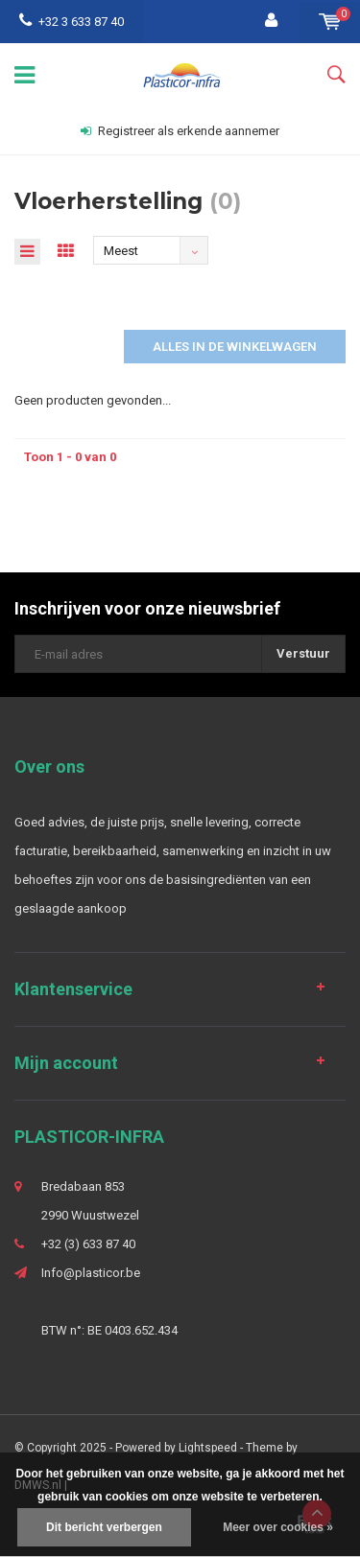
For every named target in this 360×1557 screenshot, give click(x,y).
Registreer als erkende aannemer (180, 131)
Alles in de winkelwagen (235, 346)
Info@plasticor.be (90, 1273)
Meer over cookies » (278, 1527)
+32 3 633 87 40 (71, 21)
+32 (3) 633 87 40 (88, 1244)
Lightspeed (208, 1447)
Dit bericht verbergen (104, 1527)
